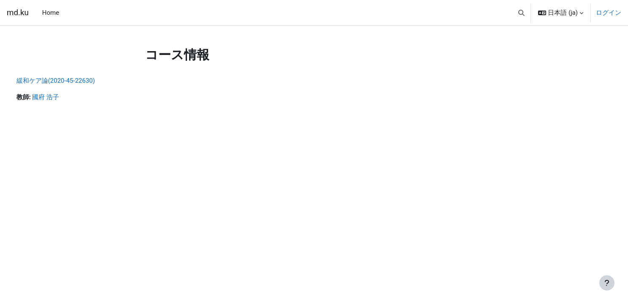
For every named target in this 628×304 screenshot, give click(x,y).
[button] (521, 12)
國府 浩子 (61, 97)
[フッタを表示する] (606, 282)
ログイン (608, 12)
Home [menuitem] (50, 12)
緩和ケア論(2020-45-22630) (71, 80)
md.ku (18, 12)
